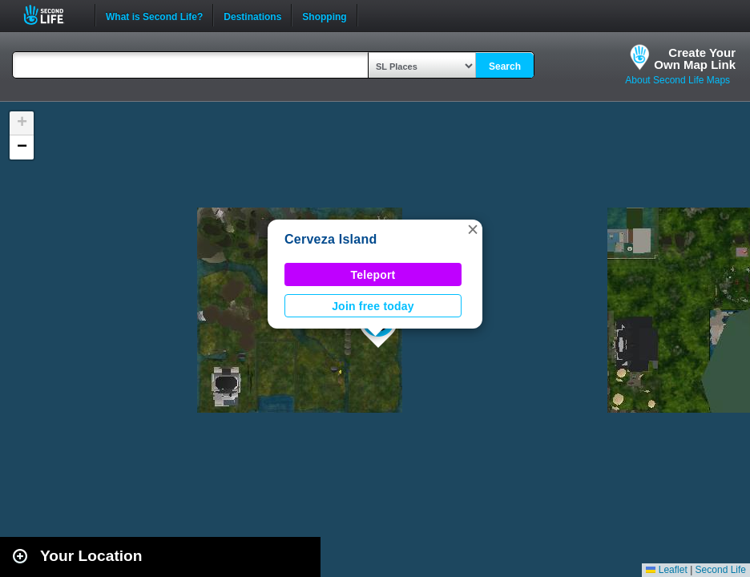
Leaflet (666, 569)
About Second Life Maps (677, 80)
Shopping (324, 15)
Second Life (52, 15)
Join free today (373, 306)
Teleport (373, 274)
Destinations (252, 15)
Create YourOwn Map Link (695, 58)
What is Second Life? (154, 15)
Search (505, 66)
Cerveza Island (330, 239)
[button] (472, 229)
